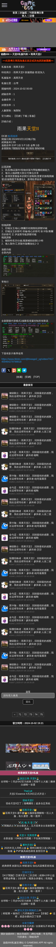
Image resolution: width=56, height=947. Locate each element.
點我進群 (13, 136)
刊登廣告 (22, 937)
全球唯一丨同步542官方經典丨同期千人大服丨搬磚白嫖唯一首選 (28, 781)
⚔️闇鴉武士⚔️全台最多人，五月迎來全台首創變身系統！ (28, 825)
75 (41, 714)
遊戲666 (5, 54)
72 (25, 714)
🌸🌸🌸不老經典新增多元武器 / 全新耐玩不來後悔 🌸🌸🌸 (28, 926)
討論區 (23, 13)
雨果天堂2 (36, 54)
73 (30, 714)
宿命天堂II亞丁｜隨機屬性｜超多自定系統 (28, 802)
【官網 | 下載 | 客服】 (24, 116)
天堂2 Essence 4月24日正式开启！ (28, 792)
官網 (28, 377)
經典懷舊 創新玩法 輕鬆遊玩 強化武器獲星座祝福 (28, 864)
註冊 (32, 16)
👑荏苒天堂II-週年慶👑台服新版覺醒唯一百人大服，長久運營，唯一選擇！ (28, 813)
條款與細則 (23, 934)
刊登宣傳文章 (36, 13)
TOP (36, 377)
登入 (24, 16)
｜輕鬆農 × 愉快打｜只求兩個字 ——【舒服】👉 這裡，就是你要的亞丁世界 (28, 913)
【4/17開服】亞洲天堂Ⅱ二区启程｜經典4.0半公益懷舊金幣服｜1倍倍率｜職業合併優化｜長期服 (28, 875)
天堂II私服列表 (20, 54)
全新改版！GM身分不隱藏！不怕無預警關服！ (28, 837)
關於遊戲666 (7, 934)
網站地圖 (36, 934)
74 (36, 714)
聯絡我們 (34, 937)
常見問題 (48, 934)
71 (20, 714)
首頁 (15, 13)
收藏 (19, 377)
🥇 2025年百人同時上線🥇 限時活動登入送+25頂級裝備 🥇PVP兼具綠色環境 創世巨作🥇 (28, 847)
